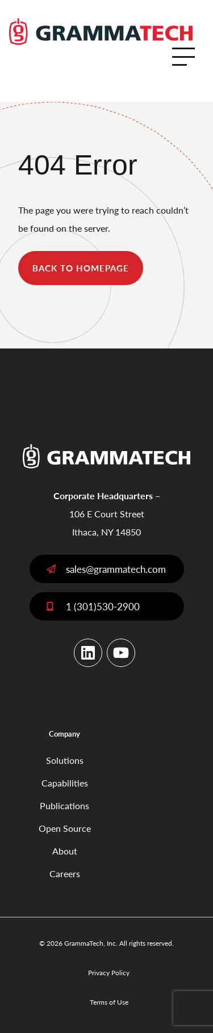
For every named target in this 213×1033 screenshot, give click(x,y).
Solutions (64, 760)
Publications (64, 805)
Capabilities (64, 782)
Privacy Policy (109, 972)
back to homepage (80, 268)
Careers (64, 873)
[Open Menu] (183, 56)
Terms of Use (109, 1002)
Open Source (65, 828)
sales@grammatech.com (116, 569)
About (64, 850)
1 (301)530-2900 (103, 606)
